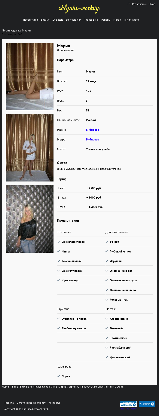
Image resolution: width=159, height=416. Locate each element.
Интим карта (131, 19)
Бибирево (92, 129)
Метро (117, 19)
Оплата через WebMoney (31, 402)
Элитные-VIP (73, 19)
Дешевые (58, 19)
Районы (105, 19)
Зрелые (45, 19)
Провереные (91, 19)
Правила (9, 402)
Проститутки (30, 19)
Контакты (54, 402)
